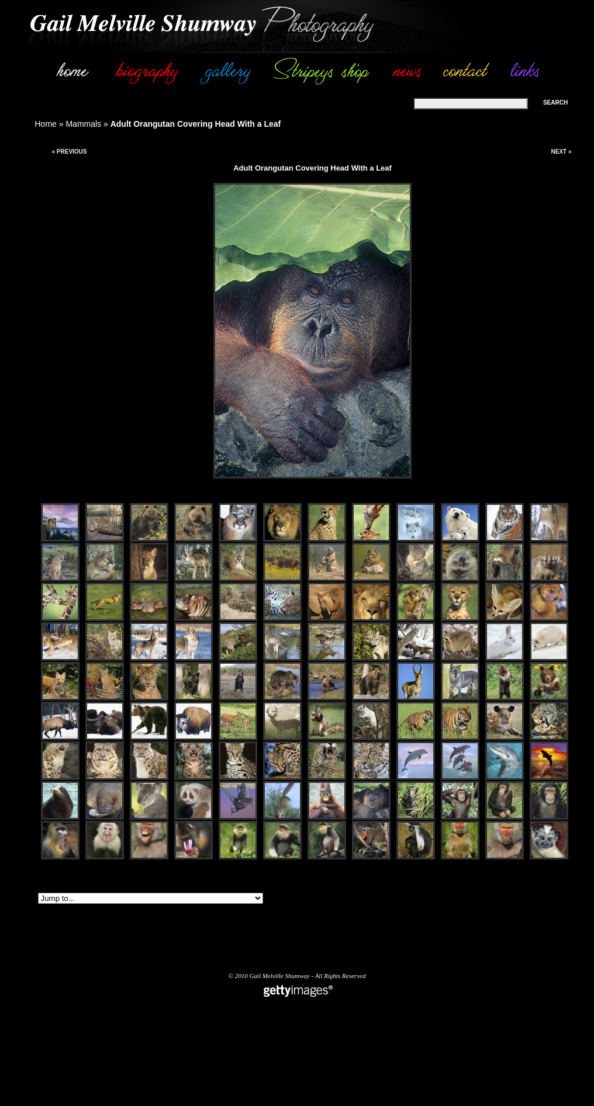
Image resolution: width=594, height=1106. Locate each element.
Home (46, 124)
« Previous (69, 151)
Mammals (83, 124)
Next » (561, 151)
